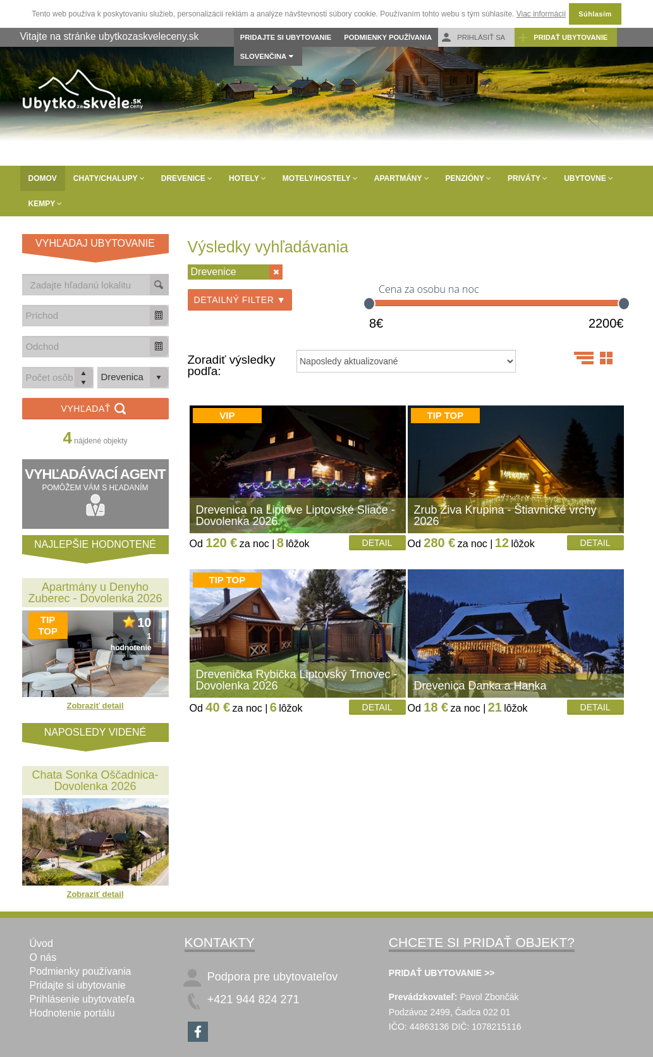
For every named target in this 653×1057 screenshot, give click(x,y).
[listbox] (133, 377)
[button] (158, 315)
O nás (43, 957)
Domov (42, 178)
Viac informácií (541, 13)
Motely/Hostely (320, 178)
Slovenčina (263, 56)
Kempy (45, 203)
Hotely (247, 178)
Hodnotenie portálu (72, 1013)
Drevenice (186, 178)
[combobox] (86, 315)
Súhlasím (594, 14)
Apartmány (401, 178)
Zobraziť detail (94, 705)
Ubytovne (588, 178)
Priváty (527, 178)
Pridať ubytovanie (562, 37)
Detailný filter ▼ (240, 300)
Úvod (41, 943)
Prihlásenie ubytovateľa (82, 999)
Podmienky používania (388, 37)
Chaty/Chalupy (109, 178)
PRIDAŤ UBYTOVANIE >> (442, 973)
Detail (377, 543)
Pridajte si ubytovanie (285, 37)
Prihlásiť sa (473, 37)
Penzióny (468, 178)
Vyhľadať (95, 409)
